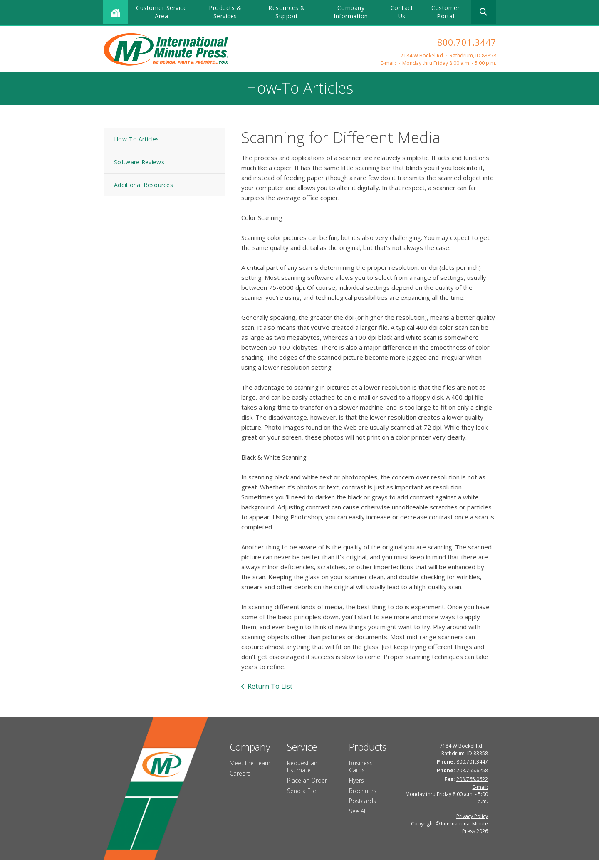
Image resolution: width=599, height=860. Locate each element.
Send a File (301, 791)
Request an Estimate (302, 766)
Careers (240, 773)
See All (357, 811)
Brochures (362, 791)
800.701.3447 (466, 42)
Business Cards (361, 766)
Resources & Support (286, 12)
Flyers (356, 780)
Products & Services (225, 12)
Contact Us (402, 12)
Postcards (362, 801)
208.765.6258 (472, 770)
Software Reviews (139, 162)
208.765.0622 (472, 779)
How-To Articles (136, 139)
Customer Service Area (161, 12)
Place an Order (307, 780)
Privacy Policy (472, 816)
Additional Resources (143, 185)
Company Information (351, 12)
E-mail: (388, 63)
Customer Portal (445, 12)
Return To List (270, 686)
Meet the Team (250, 763)
